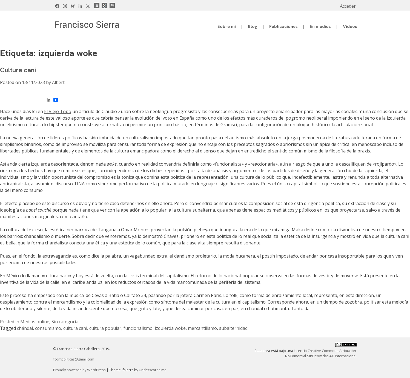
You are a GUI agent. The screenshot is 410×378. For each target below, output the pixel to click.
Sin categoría (64, 322)
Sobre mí (226, 26)
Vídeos (350, 26)
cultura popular (105, 328)
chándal (25, 328)
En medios (320, 26)
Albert (58, 82)
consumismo (48, 328)
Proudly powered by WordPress (80, 369)
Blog (252, 26)
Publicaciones (283, 26)
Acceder (348, 6)
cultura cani (75, 328)
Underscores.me (153, 369)
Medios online (34, 322)
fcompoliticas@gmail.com (73, 359)
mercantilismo (202, 328)
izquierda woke (170, 328)
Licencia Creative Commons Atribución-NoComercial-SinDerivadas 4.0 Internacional (321, 353)
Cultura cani (18, 70)
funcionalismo (138, 328)
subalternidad (233, 328)
